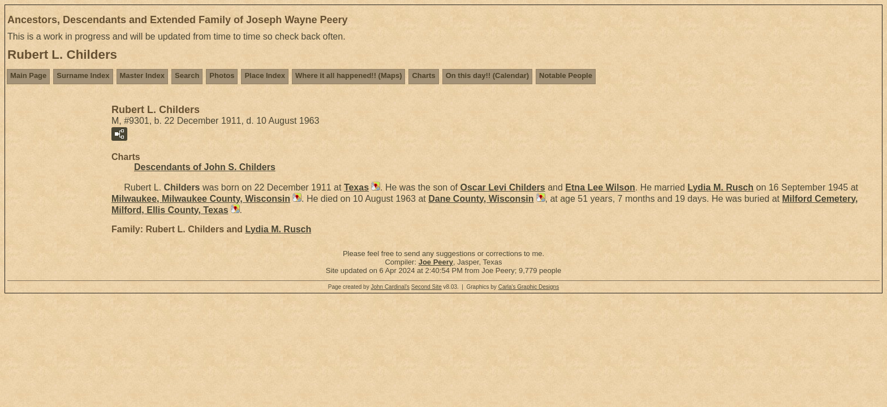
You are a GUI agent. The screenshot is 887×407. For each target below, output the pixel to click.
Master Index (142, 75)
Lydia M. (720, 187)
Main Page (28, 75)
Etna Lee (600, 187)
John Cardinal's (390, 287)
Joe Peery (436, 262)
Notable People (565, 75)
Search (187, 75)
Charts (423, 75)
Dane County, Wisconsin (480, 199)
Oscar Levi (502, 187)
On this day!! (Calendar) (487, 75)
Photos (221, 75)
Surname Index (83, 75)
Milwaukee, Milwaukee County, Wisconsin (200, 199)
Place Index (264, 75)
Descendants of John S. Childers (204, 167)
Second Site (426, 287)
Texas (356, 187)
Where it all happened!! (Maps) (348, 75)
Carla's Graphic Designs (528, 287)
